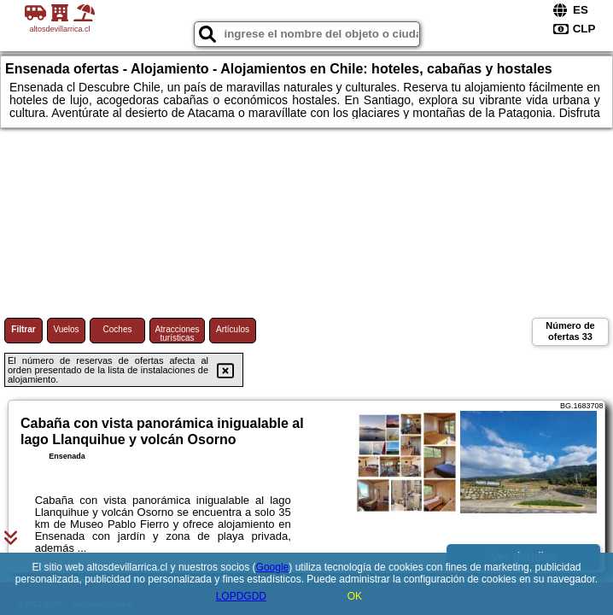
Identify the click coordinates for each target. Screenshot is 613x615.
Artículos (232, 329)
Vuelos (66, 329)
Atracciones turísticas (177, 334)
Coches (117, 329)
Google (272, 567)
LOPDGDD (241, 596)
